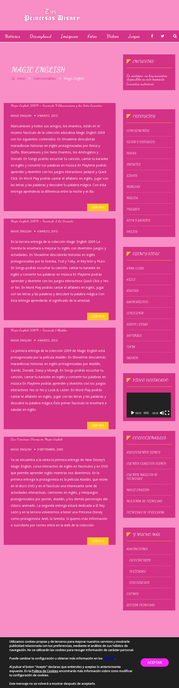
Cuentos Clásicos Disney (146, 464)
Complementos (138, 131)
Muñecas (133, 187)
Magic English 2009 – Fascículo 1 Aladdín (39, 330)
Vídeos (113, 36)
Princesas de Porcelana (145, 513)
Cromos (133, 594)
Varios (132, 232)
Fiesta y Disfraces (141, 142)
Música (132, 198)
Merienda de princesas (144, 502)
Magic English (21, 115)
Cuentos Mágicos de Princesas (142, 477)
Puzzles (133, 209)
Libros (132, 175)
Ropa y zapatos (138, 220)
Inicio (18, 78)
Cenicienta (135, 313)
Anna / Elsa (135, 268)
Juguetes (134, 164)
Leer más (98, 207)
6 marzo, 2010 (47, 231)
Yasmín (132, 358)
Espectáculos (140, 561)
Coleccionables (44, 78)
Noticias (12, 36)
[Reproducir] (132, 413)
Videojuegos (139, 583)
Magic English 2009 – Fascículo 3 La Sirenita (42, 221)
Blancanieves (137, 302)
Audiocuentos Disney (143, 453)
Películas (137, 572)
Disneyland (40, 36)
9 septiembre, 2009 (50, 449)
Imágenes (69, 36)
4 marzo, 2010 (47, 340)
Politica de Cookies (45, 671)
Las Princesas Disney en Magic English (37, 439)
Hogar (131, 153)
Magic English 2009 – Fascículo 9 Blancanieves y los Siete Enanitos (56, 105)
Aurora (132, 291)
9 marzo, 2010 (47, 116)
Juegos (134, 36)
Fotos (92, 36)
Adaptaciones (137, 549)
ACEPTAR (154, 662)
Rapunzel (134, 335)
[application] (149, 405)
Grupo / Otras (137, 324)
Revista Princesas (141, 605)
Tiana (131, 347)
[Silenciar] (162, 413)
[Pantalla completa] (167, 413)
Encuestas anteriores (140, 84)
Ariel (131, 279)
